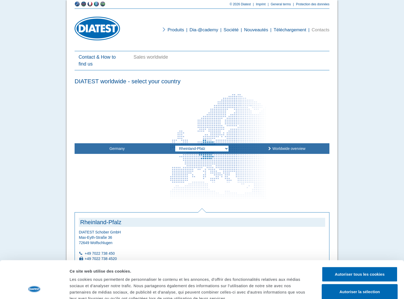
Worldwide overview (288, 148)
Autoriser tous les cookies (360, 239)
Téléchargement (287, 29)
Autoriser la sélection (359, 256)
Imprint (258, 4)
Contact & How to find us (97, 60)
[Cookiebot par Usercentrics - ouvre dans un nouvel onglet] (34, 289)
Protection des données (310, 4)
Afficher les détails (87, 288)
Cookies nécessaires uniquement (359, 273)
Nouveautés (253, 29)
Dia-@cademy (201, 29)
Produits (175, 29)
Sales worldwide (151, 57)
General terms (278, 4)
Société (228, 29)
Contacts (317, 29)
